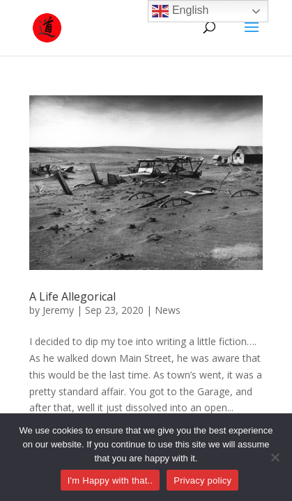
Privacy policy (202, 480)
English (180, 11)
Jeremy (58, 310)
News (167, 310)
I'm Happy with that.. (110, 480)
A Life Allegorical (72, 296)
